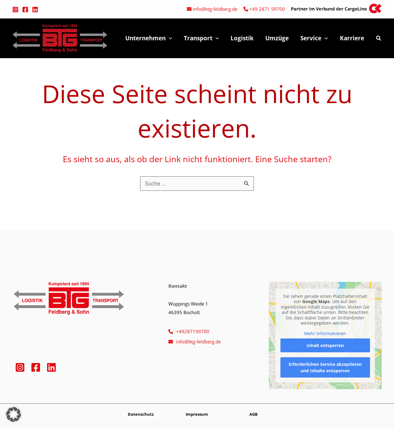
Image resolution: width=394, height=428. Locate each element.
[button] (379, 38)
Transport (201, 38)
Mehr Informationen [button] (325, 333)
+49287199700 (192, 331)
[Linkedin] (35, 9)
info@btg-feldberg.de (215, 9)
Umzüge (277, 38)
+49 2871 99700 (267, 9)
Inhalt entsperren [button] (325, 346)
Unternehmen (148, 38)
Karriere (352, 38)
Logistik (242, 38)
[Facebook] (25, 9)
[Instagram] (15, 9)
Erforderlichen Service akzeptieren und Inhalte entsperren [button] (325, 368)
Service (314, 38)
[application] (169, 38)
